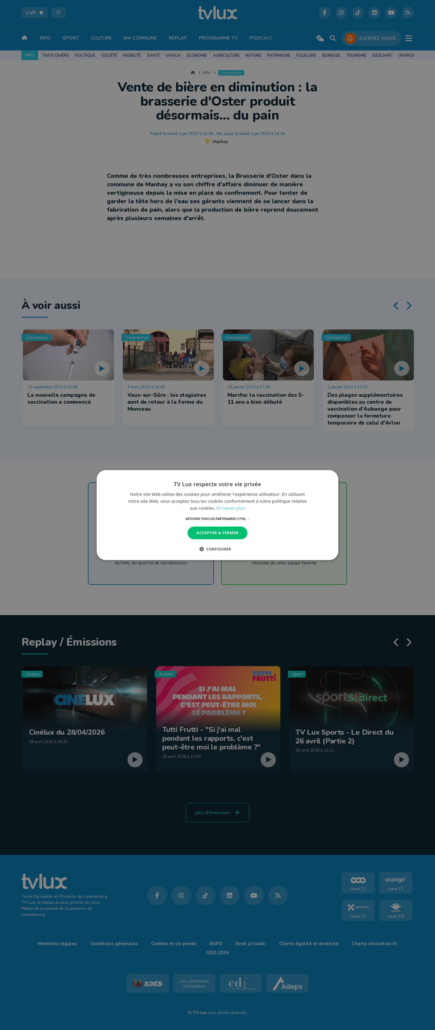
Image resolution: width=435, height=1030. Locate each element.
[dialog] (217, 515)
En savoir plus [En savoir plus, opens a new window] (231, 508)
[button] (218, 518)
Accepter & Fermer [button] (218, 532)
